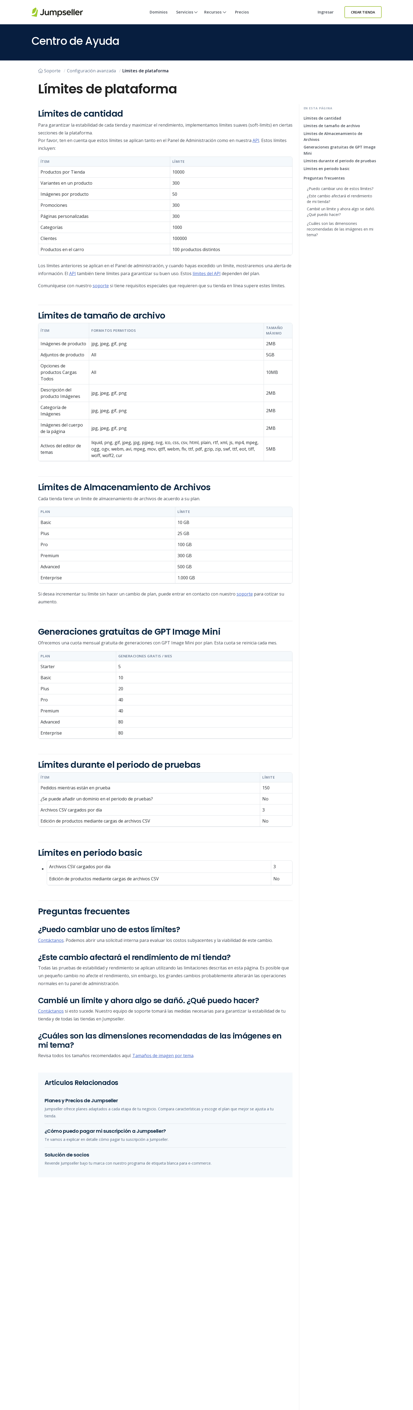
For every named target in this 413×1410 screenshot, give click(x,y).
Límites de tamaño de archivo (332, 125)
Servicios (187, 16)
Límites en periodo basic (327, 168)
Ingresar (326, 12)
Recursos (215, 16)
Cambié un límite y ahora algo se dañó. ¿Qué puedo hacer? (341, 211)
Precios (242, 12)
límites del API (207, 273)
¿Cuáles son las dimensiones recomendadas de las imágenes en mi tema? (340, 229)
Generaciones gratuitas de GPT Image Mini (339, 149)
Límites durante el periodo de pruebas (340, 160)
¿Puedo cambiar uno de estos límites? (340, 188)
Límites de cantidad (322, 118)
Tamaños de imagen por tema (162, 1056)
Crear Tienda (363, 12)
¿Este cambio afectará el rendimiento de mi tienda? (339, 198)
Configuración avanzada (91, 71)
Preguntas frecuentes (324, 178)
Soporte (49, 71)
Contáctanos (51, 940)
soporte (101, 286)
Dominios (158, 12)
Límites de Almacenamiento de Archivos (333, 136)
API (256, 140)
